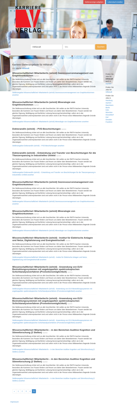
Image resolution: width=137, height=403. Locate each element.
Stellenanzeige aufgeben (94, 2)
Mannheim (109, 105)
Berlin (108, 108)
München (109, 112)
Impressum (14, 402)
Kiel (107, 117)
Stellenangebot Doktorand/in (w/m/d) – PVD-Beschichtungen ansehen (38, 146)
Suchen (101, 47)
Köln (107, 110)
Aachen (108, 84)
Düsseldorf (110, 115)
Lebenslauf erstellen (115, 2)
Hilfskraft (109, 92)
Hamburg (109, 100)
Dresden (109, 120)
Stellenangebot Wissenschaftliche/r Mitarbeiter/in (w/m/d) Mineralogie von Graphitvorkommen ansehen (50, 122)
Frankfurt (109, 122)
